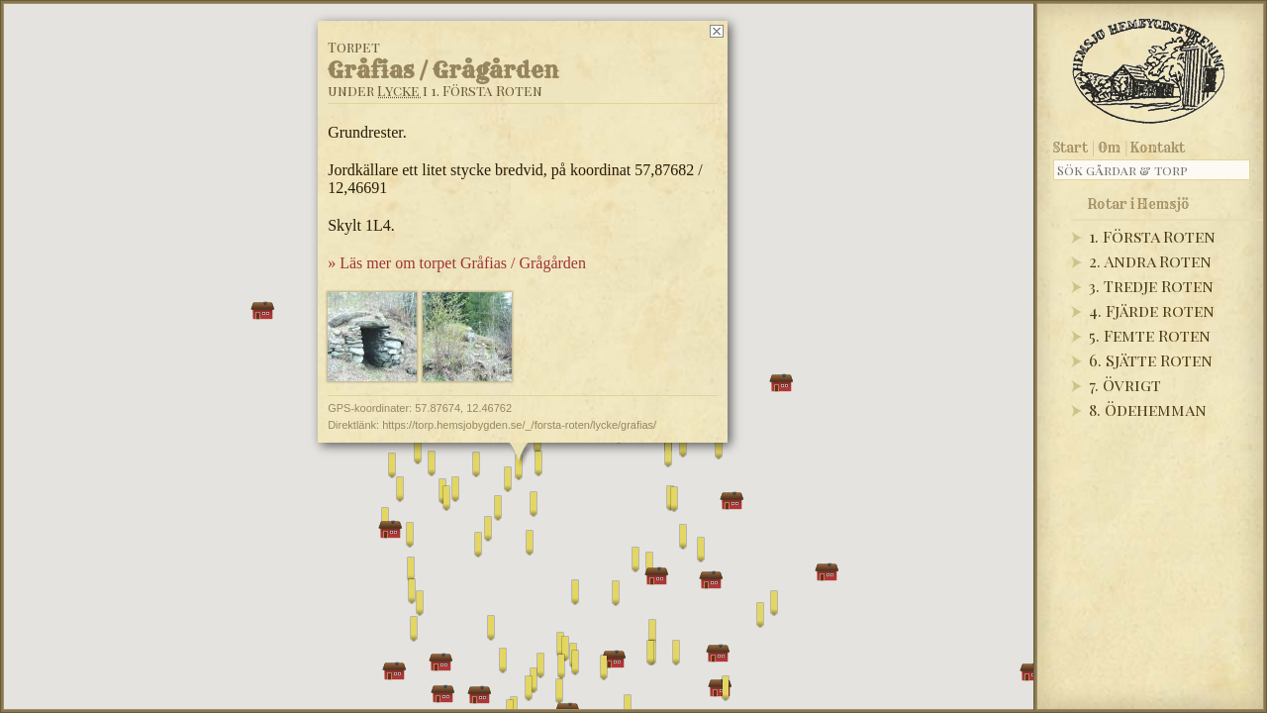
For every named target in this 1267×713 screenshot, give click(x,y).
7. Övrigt (1125, 384)
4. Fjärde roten (1152, 310)
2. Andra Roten (1150, 261)
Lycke (398, 90)
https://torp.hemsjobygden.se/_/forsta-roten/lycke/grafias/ (519, 425)
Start (1070, 147)
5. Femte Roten (1150, 335)
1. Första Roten (1152, 236)
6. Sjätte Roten (1151, 360)
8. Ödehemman (1148, 409)
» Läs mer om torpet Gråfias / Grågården (457, 263)
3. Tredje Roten (1151, 285)
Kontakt (1157, 147)
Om (1109, 147)
